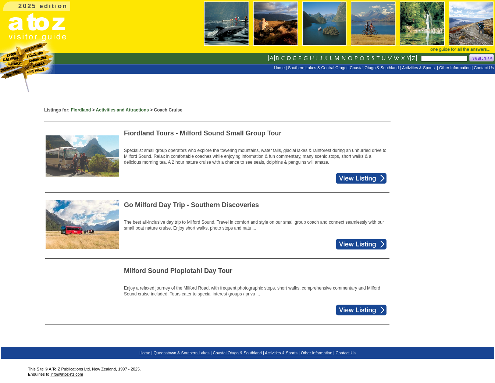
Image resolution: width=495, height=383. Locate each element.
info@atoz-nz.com (66, 374)
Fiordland (81, 110)
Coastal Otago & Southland (237, 353)
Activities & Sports (281, 353)
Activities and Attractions (122, 110)
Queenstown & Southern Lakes (181, 353)
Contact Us (346, 353)
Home (144, 353)
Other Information (316, 353)
